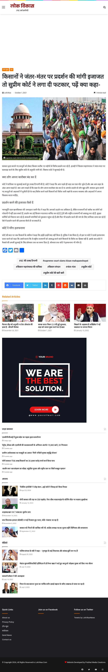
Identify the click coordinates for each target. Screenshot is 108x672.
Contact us (6, 639)
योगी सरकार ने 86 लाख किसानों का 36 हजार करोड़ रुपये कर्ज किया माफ (28, 461)
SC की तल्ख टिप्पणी (29, 260)
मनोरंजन (5, 631)
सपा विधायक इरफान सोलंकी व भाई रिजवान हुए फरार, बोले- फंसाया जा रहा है (30, 520)
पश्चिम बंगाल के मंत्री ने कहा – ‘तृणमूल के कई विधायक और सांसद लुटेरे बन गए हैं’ (49, 551)
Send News (7, 635)
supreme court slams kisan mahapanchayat (66, 260)
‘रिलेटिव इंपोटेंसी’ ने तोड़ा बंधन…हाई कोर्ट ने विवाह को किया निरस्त (43, 487)
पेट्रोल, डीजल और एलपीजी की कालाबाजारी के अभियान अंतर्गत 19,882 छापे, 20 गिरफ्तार (35, 445)
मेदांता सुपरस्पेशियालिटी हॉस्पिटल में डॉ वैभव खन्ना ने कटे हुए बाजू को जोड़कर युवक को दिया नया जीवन (56, 563)
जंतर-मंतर (71, 266)
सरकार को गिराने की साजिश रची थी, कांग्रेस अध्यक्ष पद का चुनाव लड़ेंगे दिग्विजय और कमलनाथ (54, 528)
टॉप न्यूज (5, 70)
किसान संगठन (54, 266)
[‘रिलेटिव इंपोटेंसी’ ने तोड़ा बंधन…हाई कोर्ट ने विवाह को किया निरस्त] (10, 491)
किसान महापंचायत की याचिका (29, 266)
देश (12, 70)
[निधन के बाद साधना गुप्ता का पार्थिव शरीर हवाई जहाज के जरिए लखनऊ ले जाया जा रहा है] (10, 588)
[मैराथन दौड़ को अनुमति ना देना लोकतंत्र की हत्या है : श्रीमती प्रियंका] (18, 313)
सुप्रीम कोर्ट (87, 266)
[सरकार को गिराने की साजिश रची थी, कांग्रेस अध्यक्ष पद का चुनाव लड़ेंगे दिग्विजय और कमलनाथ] (10, 532)
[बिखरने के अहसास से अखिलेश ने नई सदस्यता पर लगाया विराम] (90, 313)
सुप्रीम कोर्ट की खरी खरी (54, 273)
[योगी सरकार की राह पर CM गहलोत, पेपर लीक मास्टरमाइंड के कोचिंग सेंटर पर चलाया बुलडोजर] (10, 503)
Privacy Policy (8, 622)
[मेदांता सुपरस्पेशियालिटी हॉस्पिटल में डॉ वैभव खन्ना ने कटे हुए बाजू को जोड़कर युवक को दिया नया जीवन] (10, 567)
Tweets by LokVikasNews (84, 618)
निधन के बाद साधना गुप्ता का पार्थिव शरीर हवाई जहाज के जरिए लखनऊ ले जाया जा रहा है (52, 584)
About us (6, 617)
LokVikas (7, 93)
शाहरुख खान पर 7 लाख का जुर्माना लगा (16, 512)
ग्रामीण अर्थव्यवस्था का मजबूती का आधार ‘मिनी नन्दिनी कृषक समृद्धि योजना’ (29, 453)
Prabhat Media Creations (95, 662)
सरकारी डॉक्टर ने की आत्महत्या (13, 576)
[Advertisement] (54, 47)
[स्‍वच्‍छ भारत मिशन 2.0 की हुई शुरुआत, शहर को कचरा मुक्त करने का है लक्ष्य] (54, 313)
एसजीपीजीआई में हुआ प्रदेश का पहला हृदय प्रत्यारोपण (21, 437)
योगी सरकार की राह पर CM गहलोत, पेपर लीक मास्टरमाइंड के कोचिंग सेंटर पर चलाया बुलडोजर (53, 499)
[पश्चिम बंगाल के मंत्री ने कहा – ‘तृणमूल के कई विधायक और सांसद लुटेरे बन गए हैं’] (10, 555)
